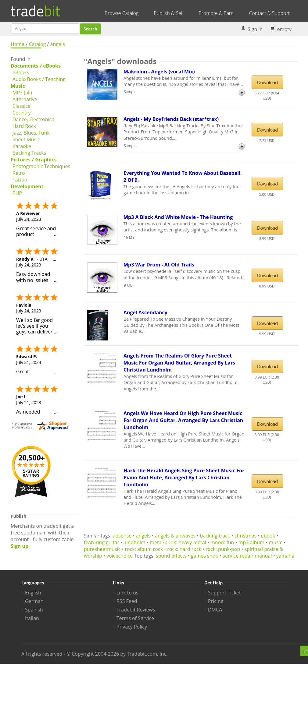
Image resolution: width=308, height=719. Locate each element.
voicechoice (119, 555)
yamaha (285, 555)
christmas (246, 535)
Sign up (19, 546)
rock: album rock (144, 549)
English (33, 592)
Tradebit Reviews (135, 609)
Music (18, 86)
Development (27, 186)
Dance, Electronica (33, 119)
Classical (22, 106)
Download (267, 82)
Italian (32, 618)
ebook (268, 535)
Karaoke (22, 146)
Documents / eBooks (36, 65)
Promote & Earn (216, 13)
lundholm (134, 542)
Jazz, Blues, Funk (31, 132)
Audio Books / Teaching (39, 79)
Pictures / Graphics (33, 159)
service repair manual (247, 555)
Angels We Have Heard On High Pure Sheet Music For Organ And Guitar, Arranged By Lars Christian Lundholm (183, 420)
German (34, 601)
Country (22, 112)
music (275, 542)
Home (17, 44)
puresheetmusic (102, 549)
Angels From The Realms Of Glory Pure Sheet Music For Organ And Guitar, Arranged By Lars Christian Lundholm (179, 362)
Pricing (215, 601)
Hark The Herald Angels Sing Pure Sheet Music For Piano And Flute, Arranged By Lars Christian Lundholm (184, 477)
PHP (17, 193)
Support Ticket (224, 592)
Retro (19, 173)
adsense (122, 535)
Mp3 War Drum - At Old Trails (159, 264)
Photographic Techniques (41, 166)
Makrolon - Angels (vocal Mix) (159, 71)
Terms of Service (135, 618)
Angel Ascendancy (145, 312)
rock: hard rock (184, 549)
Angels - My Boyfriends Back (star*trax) (171, 119)
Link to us (127, 592)
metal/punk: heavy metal (178, 542)
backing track (215, 535)
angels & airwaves (175, 535)
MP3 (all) (22, 92)
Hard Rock (24, 126)
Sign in (255, 29)
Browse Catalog (121, 13)
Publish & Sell (168, 13)
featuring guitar (101, 542)
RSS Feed (126, 601)
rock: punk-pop (223, 549)
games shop (204, 555)
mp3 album (251, 542)
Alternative (25, 99)
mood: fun (222, 542)
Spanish (34, 609)
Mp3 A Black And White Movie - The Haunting (178, 217)
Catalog (37, 44)
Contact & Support (269, 13)
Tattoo (20, 179)
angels (57, 44)
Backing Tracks (29, 153)
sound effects (171, 555)
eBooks (21, 72)
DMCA (215, 609)
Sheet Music (26, 139)
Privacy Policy (131, 626)
